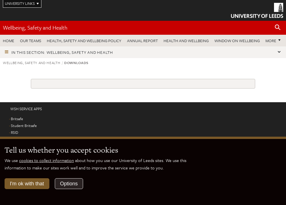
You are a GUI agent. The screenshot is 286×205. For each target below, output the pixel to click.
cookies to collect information (46, 160)
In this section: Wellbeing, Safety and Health (62, 52)
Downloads (76, 62)
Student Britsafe (24, 125)
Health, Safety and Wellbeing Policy (84, 41)
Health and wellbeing (186, 41)
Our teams (30, 41)
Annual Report (142, 41)
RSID (14, 132)
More (270, 41)
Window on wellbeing (237, 41)
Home (8, 41)
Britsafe (17, 119)
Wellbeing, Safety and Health (35, 27)
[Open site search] (277, 27)
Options (69, 183)
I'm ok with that (27, 183)
